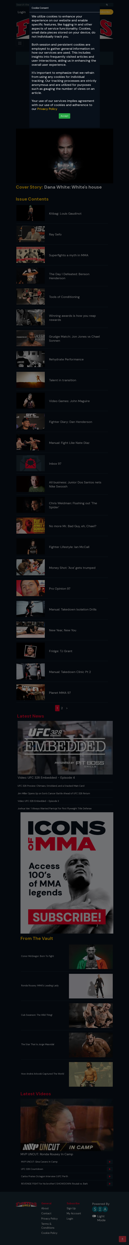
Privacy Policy (47, 109)
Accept (64, 115)
